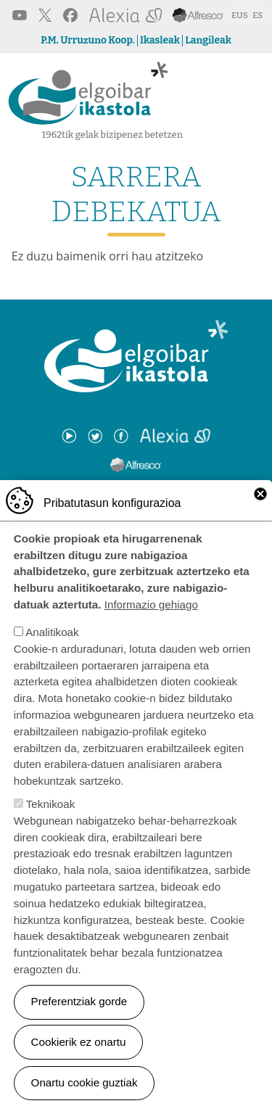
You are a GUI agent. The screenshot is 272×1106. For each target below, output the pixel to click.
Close (260, 507)
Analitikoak (51, 645)
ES (257, 15)
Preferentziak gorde (79, 1015)
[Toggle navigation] (251, 97)
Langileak (208, 40)
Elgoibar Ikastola (88, 95)
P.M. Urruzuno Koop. (88, 40)
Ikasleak (160, 40)
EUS (239, 15)
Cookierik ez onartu (78, 1055)
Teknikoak (50, 817)
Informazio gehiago (151, 617)
